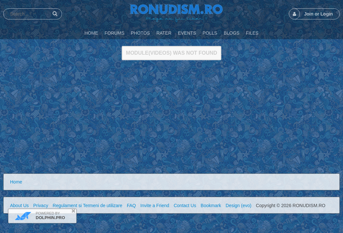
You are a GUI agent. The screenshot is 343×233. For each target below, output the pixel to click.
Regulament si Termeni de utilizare (87, 205)
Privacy (40, 205)
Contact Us (185, 205)
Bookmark (211, 205)
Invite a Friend (155, 205)
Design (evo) (238, 205)
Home (16, 181)
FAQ (131, 205)
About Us (19, 205)
